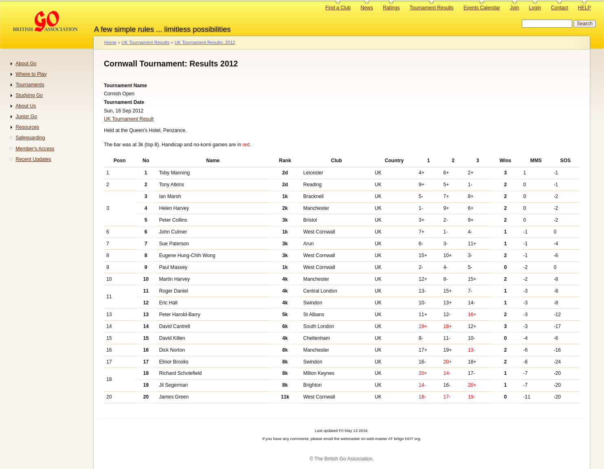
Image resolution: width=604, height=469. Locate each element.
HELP (584, 8)
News (366, 8)
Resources (27, 127)
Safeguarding (30, 138)
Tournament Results (432, 8)
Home (110, 42)
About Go (25, 63)
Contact (559, 8)
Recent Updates (33, 159)
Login (535, 8)
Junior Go (26, 116)
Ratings (391, 8)
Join (514, 8)
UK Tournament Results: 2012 (204, 42)
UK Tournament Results (145, 42)
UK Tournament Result (129, 119)
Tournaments (29, 85)
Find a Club (338, 8)
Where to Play (30, 74)
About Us (25, 106)
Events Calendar (481, 8)
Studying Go (29, 95)
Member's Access (34, 149)
